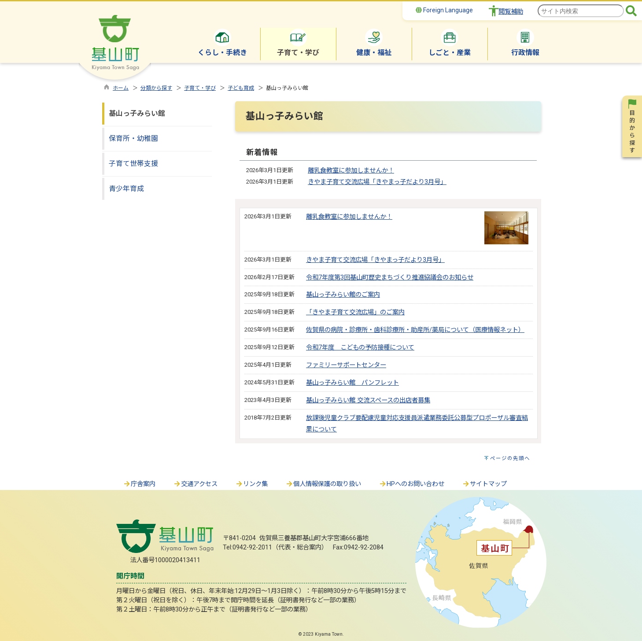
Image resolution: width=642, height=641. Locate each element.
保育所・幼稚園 (133, 138)
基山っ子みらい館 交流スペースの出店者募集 (368, 400)
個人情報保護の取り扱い (323, 484)
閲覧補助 (510, 11)
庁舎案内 (139, 484)
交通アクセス (195, 484)
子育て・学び (200, 88)
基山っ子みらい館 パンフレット (352, 383)
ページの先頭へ (510, 458)
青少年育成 (126, 188)
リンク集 (251, 484)
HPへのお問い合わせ (411, 484)
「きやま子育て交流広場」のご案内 (355, 312)
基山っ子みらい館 (137, 113)
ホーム (121, 88)
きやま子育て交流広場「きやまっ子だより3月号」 (377, 182)
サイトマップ (484, 484)
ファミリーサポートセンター (346, 365)
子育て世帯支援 (133, 163)
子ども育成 (241, 88)
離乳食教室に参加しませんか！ (351, 170)
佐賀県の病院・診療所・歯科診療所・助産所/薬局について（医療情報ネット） (415, 330)
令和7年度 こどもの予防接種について (360, 347)
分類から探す (156, 88)
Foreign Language (444, 10)
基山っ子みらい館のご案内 (343, 294)
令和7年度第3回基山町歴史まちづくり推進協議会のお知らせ (389, 277)
